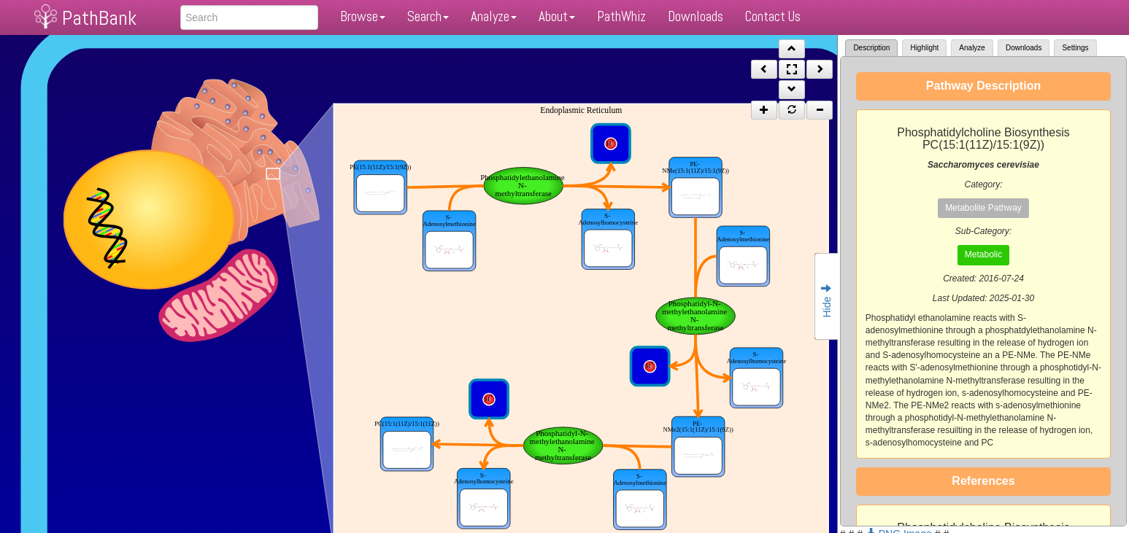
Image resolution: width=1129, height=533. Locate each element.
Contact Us (773, 16)
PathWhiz (621, 16)
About (557, 16)
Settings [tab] (1075, 48)
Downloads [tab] (1023, 48)
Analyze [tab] (972, 48)
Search (428, 16)
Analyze (494, 16)
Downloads (695, 16)
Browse (362, 16)
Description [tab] (871, 48)
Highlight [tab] (924, 48)
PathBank (99, 18)
